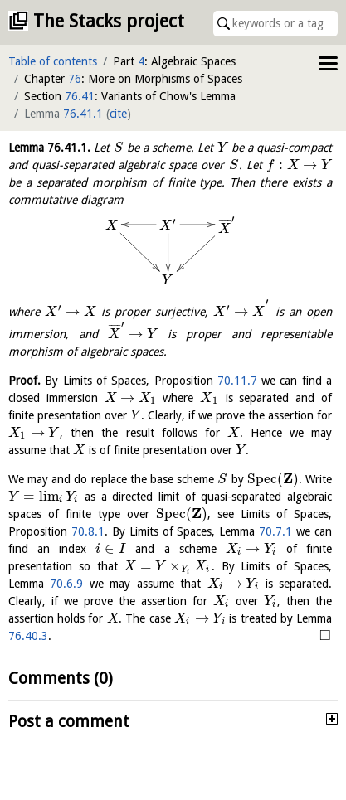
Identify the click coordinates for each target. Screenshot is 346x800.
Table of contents (52, 61)
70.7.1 (275, 531)
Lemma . (49, 147)
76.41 (80, 96)
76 (74, 78)
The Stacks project (108, 21)
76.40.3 (28, 635)
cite (118, 113)
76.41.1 (83, 113)
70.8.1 (88, 531)
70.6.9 (66, 583)
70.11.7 (237, 380)
